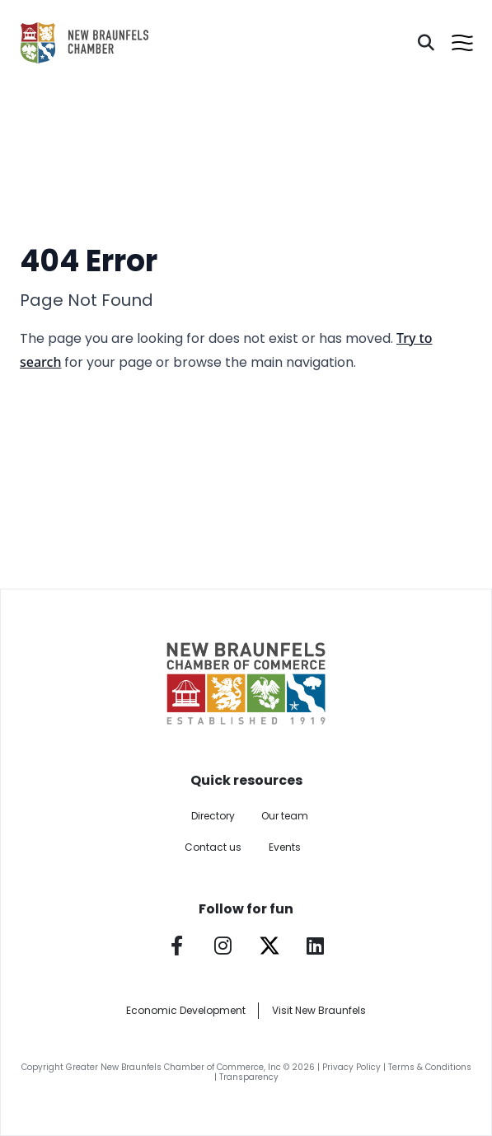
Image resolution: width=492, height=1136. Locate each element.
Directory (213, 816)
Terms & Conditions (429, 1067)
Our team (284, 816)
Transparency (249, 1077)
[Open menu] (462, 42)
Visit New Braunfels (319, 1010)
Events (285, 847)
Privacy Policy (351, 1067)
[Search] (426, 42)
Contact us (213, 847)
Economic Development (186, 1010)
